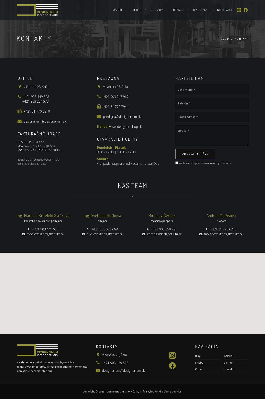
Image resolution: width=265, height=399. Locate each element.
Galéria (200, 10)
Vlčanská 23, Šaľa (36, 86)
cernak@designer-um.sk (164, 234)
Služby (157, 10)
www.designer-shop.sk (125, 126)
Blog (136, 10)
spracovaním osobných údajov (213, 163)
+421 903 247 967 (115, 96)
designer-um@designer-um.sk (45, 121)
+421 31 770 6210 (37, 111)
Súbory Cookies (172, 391)
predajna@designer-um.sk (122, 116)
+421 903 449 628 (36, 96)
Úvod (117, 10)
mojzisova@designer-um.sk (223, 234)
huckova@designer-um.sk (105, 234)
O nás (178, 10)
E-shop (228, 362)
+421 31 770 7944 (115, 106)
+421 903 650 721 (164, 229)
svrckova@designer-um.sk (45, 234)
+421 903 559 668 (104, 229)
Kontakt (225, 10)
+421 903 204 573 (35, 101)
